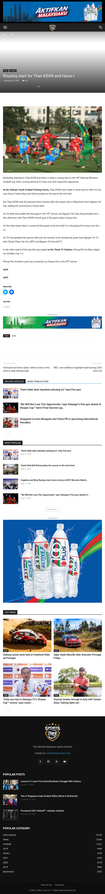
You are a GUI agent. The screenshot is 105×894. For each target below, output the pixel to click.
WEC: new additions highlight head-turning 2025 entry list (78, 369)
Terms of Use (46, 885)
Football (13, 70)
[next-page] (10, 434)
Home (4, 34)
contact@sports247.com (58, 753)
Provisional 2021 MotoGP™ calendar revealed (42, 811)
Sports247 (47, 890)
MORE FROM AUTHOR (37, 381)
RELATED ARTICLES (14, 381)
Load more (52, 509)
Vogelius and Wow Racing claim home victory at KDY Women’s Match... (54, 480)
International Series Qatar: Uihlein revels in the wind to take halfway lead (26, 369)
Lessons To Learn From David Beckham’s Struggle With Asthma (51, 781)
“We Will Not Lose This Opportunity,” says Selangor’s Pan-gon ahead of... (55, 495)
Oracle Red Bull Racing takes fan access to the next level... (48, 465)
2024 (12, 34)
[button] (5, 27)
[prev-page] (5, 434)
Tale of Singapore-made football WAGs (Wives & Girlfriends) (49, 796)
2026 (5, 397)
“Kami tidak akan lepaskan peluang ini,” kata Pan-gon (50, 389)
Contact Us (59, 885)
